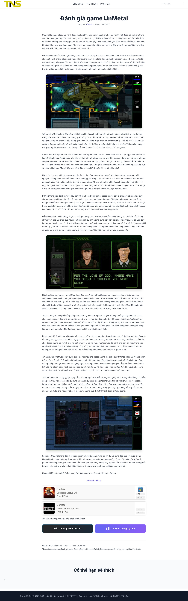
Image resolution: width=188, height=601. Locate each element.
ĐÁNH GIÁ (105, 4)
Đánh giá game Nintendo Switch (86, 549)
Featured (103, 549)
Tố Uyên (89, 24)
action (48, 549)
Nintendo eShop (94, 480)
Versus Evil (72, 492)
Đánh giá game (67, 549)
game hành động (114, 549)
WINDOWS (82, 546)
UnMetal (61, 489)
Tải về (140, 494)
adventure (56, 549)
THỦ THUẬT (91, 4)
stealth (138, 549)
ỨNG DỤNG (78, 4)
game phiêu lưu (128, 549)
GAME (74, 546)
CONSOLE (67, 546)
